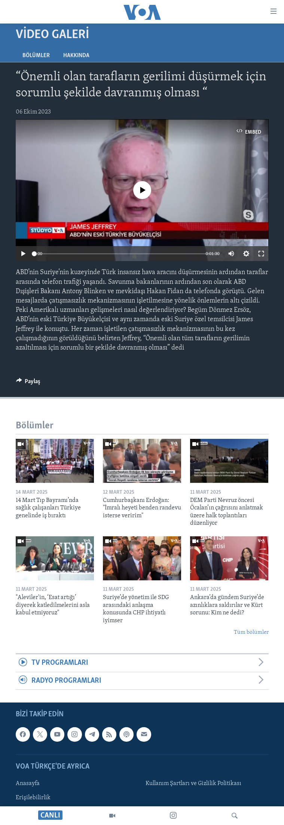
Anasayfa (28, 784)
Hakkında (76, 56)
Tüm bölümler (251, 632)
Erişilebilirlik (33, 798)
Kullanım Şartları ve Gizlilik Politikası (193, 784)
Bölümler (36, 56)
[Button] (28, 383)
